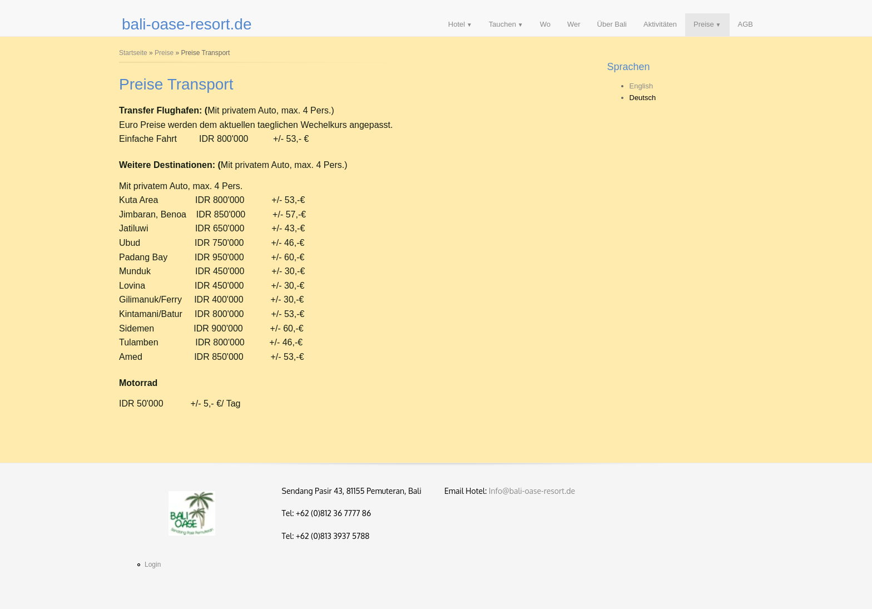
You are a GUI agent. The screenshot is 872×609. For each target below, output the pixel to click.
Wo (545, 24)
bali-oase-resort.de (186, 24)
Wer (574, 24)
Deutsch (643, 97)
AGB (745, 24)
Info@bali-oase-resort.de (532, 491)
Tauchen (502, 24)
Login (153, 564)
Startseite (133, 53)
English (641, 86)
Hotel (456, 24)
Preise (703, 24)
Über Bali (612, 24)
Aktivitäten (660, 24)
